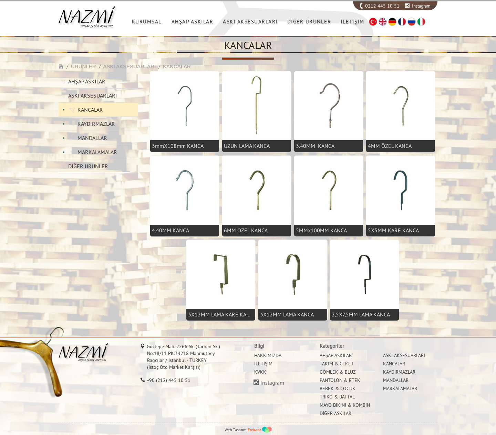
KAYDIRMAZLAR (96, 123)
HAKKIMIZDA (267, 355)
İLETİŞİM (352, 21)
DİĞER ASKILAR (335, 413)
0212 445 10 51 (382, 6)
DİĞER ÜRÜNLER (309, 21)
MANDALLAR (92, 137)
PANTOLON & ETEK (340, 380)
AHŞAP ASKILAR (193, 21)
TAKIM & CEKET (337, 364)
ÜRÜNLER (83, 66)
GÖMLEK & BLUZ (338, 372)
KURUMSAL (147, 21)
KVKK (260, 372)
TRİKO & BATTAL (337, 397)
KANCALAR (177, 66)
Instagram (421, 6)
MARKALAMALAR (97, 152)
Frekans (254, 429)
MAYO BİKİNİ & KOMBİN (345, 405)
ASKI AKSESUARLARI (250, 21)
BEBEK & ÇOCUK (337, 388)
